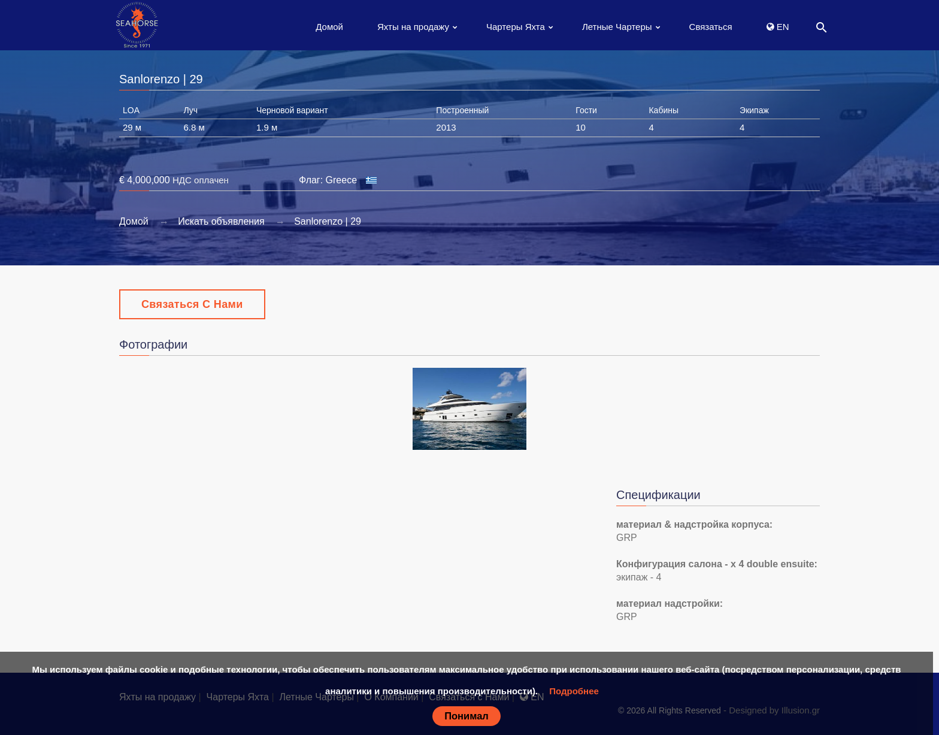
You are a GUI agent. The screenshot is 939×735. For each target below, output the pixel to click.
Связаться (710, 27)
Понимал (466, 715)
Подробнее (574, 691)
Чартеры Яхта (515, 27)
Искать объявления (221, 221)
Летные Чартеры (617, 27)
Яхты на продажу (413, 27)
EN (778, 27)
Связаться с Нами (192, 304)
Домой (329, 27)
